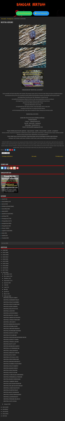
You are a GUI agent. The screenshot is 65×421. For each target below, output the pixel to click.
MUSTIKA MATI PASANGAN (11, 392)
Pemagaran (10, 18)
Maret (6, 293)
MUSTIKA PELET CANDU (11, 297)
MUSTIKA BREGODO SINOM (11, 352)
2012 (4, 413)
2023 (4, 257)
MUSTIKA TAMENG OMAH (11, 381)
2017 (4, 270)
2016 (4, 272)
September (7, 280)
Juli (5, 285)
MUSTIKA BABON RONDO (11, 368)
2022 (4, 259)
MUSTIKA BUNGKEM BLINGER (12, 330)
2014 (4, 409)
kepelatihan (5, 201)
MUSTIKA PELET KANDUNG (11, 304)
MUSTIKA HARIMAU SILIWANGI (12, 363)
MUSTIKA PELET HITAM (10, 372)
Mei (5, 289)
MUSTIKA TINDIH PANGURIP (12, 319)
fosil (3, 199)
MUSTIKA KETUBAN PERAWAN (12, 383)
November (7, 276)
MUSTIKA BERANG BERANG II (12, 361)
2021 (4, 261)
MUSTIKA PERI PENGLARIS (11, 359)
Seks (3, 233)
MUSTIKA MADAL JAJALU (11, 315)
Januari (6, 404)
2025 (4, 252)
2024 (4, 254)
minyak (4, 211)
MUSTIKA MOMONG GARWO (11, 346)
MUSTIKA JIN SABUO (10, 322)
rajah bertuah (5, 230)
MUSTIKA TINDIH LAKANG (11, 341)
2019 (4, 265)
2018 (4, 268)
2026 (4, 250)
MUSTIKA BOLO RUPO (10, 355)
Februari (6, 296)
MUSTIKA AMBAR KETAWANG (12, 317)
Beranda (3, 18)
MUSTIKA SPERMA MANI (11, 326)
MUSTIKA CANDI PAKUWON (11, 388)
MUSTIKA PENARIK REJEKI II (12, 399)
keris (3, 204)
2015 (4, 407)
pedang (4, 216)
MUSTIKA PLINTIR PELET (11, 390)
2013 (4, 411)
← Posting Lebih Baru (7, 156)
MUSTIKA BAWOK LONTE (11, 333)
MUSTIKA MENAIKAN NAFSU (12, 324)
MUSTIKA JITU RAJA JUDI (11, 357)
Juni (5, 287)
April (5, 291)
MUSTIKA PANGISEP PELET (11, 300)
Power (4, 228)
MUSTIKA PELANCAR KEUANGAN (13, 385)
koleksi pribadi (6, 206)
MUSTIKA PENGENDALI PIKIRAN (13, 377)
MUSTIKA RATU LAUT (10, 344)
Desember (7, 274)
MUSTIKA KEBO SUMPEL (11, 306)
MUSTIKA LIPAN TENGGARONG (12, 394)
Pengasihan (5, 221)
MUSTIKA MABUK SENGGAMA (12, 379)
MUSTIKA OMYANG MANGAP (12, 328)
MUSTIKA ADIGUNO (7, 22)
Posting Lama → (60, 156)
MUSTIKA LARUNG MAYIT (11, 396)
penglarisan (5, 223)
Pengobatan (5, 225)
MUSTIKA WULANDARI (10, 335)
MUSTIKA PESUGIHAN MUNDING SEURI (15, 337)
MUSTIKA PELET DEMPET (11, 366)
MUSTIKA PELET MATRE (10, 370)
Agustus (6, 282)
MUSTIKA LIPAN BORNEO (11, 313)
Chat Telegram (41, 13)
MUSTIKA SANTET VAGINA (11, 339)
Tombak (4, 238)
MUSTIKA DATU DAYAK (10, 401)
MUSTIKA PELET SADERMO (11, 302)
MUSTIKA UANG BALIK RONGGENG (13, 374)
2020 (4, 263)
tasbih (3, 235)
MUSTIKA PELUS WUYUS (11, 308)
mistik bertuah (6, 213)
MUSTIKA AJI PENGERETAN (11, 348)
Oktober (6, 278)
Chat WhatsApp (24, 13)
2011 (4, 416)
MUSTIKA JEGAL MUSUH (11, 350)
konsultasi (4, 208)
